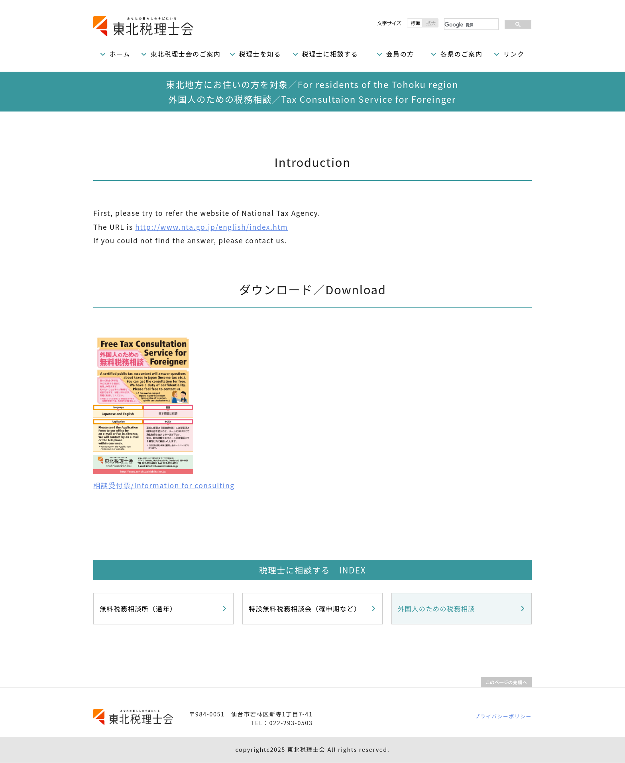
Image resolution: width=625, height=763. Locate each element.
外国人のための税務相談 (436, 608)
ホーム (120, 54)
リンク (514, 54)
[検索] (470, 24)
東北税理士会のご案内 (185, 54)
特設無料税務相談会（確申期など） (305, 608)
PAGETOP (506, 682)
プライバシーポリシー (503, 716)
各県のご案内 (461, 54)
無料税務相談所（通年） (138, 608)
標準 (415, 22)
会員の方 (400, 54)
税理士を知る (260, 54)
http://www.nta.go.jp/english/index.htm (211, 227)
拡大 (430, 22)
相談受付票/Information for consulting (164, 485)
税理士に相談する (330, 54)
